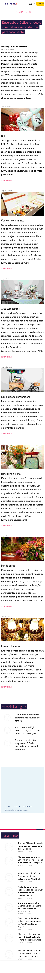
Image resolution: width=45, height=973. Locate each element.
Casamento (22, 12)
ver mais (22, 950)
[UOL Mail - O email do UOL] (30, 3)
